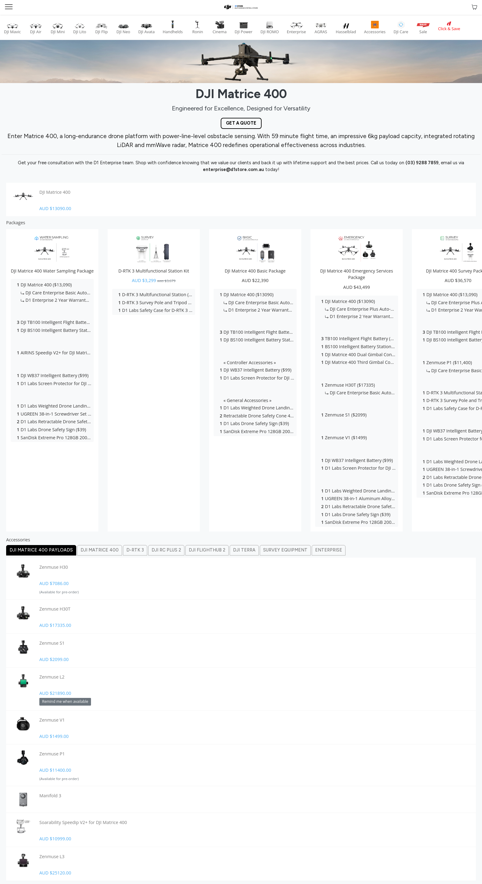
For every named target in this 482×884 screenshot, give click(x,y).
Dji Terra (244, 550)
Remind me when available (65, 701)
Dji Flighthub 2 (207, 550)
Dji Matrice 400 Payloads (41, 550)
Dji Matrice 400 (100, 550)
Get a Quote (241, 123)
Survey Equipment (285, 550)
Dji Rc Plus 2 (166, 550)
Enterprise (328, 550)
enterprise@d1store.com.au (233, 169)
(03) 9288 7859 (422, 162)
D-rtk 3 (135, 550)
